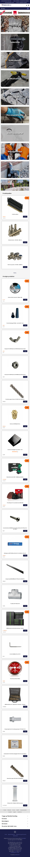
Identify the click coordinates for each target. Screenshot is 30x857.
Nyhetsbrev (15, 835)
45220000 (24, 838)
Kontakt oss (20, 811)
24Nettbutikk (17, 854)
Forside (5, 809)
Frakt (6, 834)
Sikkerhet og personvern (21, 834)
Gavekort (10, 811)
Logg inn (14, 811)
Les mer (15, 851)
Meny (3, 8)
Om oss (13, 809)
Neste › (15, 272)
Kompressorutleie (23, 809)
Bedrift (18, 809)
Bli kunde (9, 809)
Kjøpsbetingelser (11, 834)
